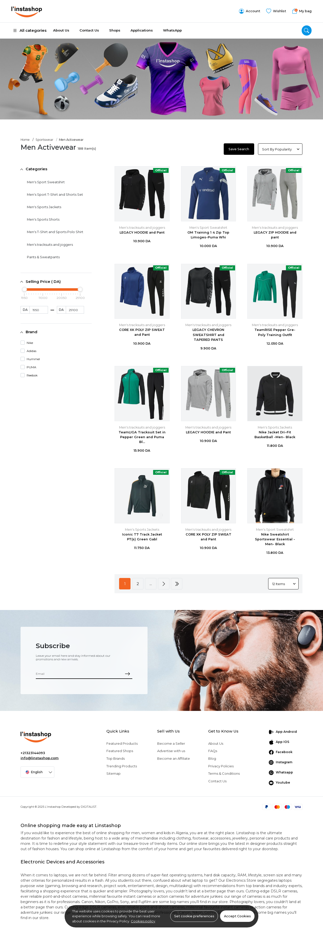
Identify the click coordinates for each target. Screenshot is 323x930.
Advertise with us (171, 751)
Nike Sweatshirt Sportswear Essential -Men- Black (275, 539)
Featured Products (122, 743)
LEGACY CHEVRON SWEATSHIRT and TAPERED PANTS (208, 334)
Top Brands (115, 758)
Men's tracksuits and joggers (50, 245)
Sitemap (113, 773)
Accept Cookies (237, 916)
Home (25, 140)
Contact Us (89, 30)
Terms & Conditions (224, 773)
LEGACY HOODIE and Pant (142, 232)
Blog (212, 758)
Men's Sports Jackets (44, 207)
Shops (114, 30)
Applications (142, 30)
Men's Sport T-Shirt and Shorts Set (55, 194)
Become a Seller (171, 743)
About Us (61, 30)
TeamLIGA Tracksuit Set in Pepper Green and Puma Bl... (142, 437)
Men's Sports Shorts (43, 219)
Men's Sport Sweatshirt (46, 182)
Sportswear (44, 140)
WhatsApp (172, 30)
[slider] (24, 289)
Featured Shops (119, 751)
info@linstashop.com (40, 758)
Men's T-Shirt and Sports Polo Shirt (55, 232)
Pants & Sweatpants (43, 257)
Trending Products (121, 766)
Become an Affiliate (173, 758)
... (151, 583)
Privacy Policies (221, 766)
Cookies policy (143, 921)
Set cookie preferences (194, 916)
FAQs (212, 751)
